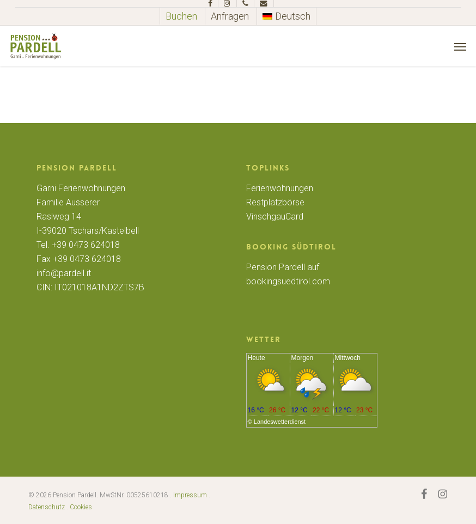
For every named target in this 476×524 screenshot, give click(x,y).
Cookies (81, 507)
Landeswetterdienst (280, 421)
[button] (460, 46)
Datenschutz (46, 507)
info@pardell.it (63, 273)
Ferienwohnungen (279, 188)
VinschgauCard (274, 216)
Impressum (190, 495)
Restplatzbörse (275, 202)
